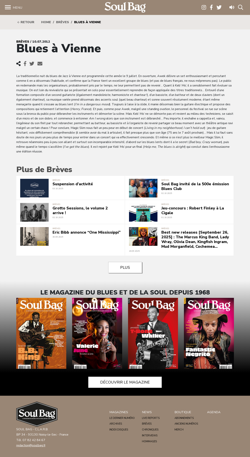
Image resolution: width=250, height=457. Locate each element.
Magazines (118, 412)
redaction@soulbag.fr (30, 445)
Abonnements (184, 418)
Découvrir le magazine (125, 382)
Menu (17, 8)
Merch (179, 429)
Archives (115, 424)
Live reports (151, 418)
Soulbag (125, 7)
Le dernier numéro (122, 418)
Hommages (149, 441)
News (147, 412)
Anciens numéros (186, 424)
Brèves (62, 22)
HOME (46, 22)
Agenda (214, 412)
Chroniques (150, 429)
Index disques (118, 429)
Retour (25, 22)
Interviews (149, 435)
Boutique (183, 412)
